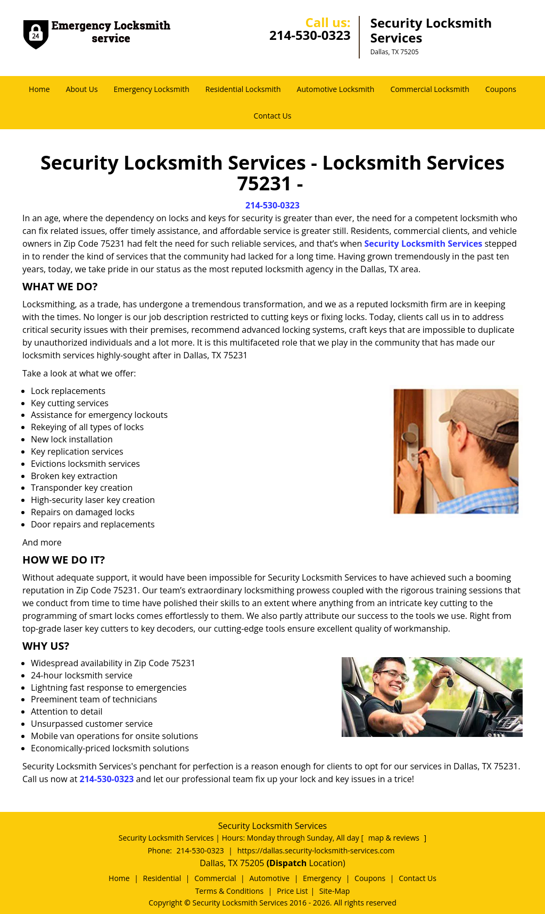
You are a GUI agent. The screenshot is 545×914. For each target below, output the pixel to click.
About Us (82, 89)
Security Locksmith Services (424, 243)
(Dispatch (288, 863)
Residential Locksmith (243, 89)
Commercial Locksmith (429, 89)
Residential (162, 878)
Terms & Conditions (229, 891)
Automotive (269, 878)
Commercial (215, 878)
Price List (292, 891)
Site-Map (334, 891)
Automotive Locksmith (336, 89)
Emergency (322, 878)
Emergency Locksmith (151, 89)
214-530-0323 (310, 35)
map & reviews (395, 838)
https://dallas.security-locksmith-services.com (316, 850)
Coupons (500, 89)
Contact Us (273, 116)
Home (39, 89)
